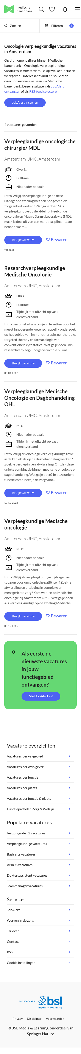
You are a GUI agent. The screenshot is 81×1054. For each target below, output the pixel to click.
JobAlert (65, 9)
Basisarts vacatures (21, 854)
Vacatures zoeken (41, 9)
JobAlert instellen (25, 102)
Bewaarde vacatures (52, 9)
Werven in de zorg (20, 920)
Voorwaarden (55, 1018)
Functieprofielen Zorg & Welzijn (30, 809)
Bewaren (59, 239)
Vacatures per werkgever (25, 767)
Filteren (59, 25)
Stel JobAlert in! (41, 696)
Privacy (17, 1018)
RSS (9, 952)
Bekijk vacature (23, 240)
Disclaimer (34, 1018)
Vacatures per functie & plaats (29, 798)
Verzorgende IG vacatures (26, 833)
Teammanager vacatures (25, 886)
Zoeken (12, 25)
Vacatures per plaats (22, 788)
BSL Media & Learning (29, 1028)
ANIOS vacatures (20, 865)
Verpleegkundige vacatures (27, 844)
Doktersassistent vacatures (27, 875)
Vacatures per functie (22, 777)
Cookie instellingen (21, 962)
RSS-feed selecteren (44, 91)
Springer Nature (40, 1033)
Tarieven (13, 931)
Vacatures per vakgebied (25, 756)
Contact (13, 941)
